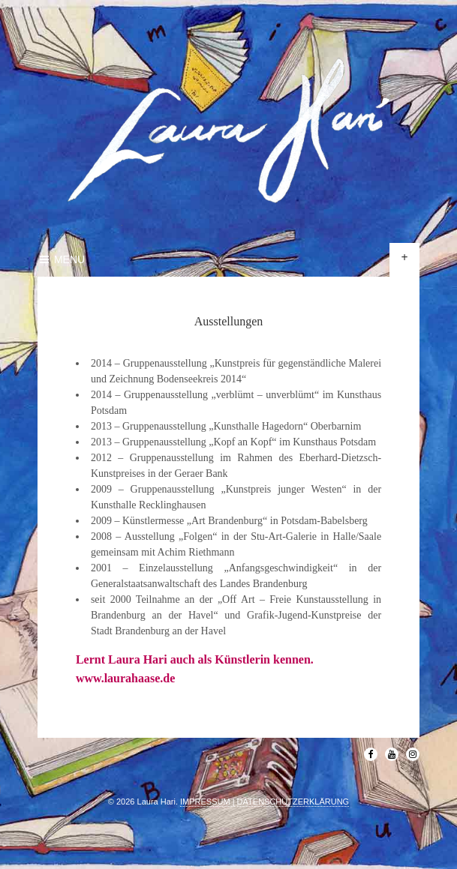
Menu (61, 259)
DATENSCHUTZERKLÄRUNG (293, 801)
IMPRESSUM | (207, 801)
